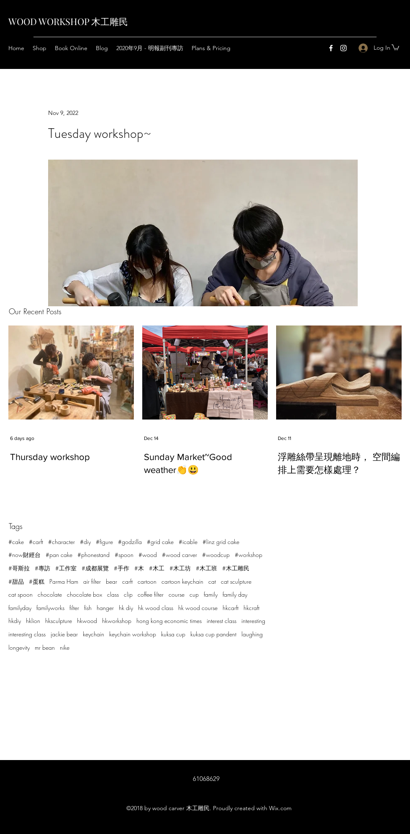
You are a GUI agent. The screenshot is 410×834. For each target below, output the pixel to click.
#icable (188, 542)
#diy (85, 542)
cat (212, 581)
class (113, 594)
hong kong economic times (169, 621)
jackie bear (64, 634)
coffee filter (151, 594)
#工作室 (66, 568)
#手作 (121, 568)
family (211, 594)
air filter (92, 581)
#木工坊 (180, 568)
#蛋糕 (36, 581)
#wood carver (179, 555)
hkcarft (230, 608)
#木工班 (206, 568)
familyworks (50, 608)
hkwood (87, 621)
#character (61, 542)
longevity (19, 647)
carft (127, 581)
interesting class (27, 634)
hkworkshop (116, 621)
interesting (253, 621)
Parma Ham (63, 581)
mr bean (45, 647)
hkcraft (251, 608)
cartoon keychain (182, 581)
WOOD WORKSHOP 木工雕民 (68, 21)
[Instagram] (343, 48)
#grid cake (160, 542)
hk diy (126, 608)
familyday (19, 608)
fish (88, 608)
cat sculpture (236, 581)
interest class (221, 621)
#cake (16, 542)
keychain (93, 634)
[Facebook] (331, 48)
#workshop (248, 555)
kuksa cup (173, 634)
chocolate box (84, 594)
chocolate (50, 594)
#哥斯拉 (19, 568)
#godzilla (130, 542)
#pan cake (59, 555)
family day (235, 594)
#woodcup (216, 555)
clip (128, 594)
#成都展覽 (95, 568)
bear (111, 581)
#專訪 (42, 568)
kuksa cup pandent (213, 634)
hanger (105, 608)
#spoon (124, 555)
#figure (104, 542)
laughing (252, 634)
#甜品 (16, 581)
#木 (139, 568)
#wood (147, 555)
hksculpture (58, 621)
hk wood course (198, 608)
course (176, 594)
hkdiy (14, 621)
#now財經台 (24, 555)
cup (194, 594)
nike (64, 647)
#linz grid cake (220, 542)
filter (74, 608)
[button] (395, 47)
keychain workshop (132, 634)
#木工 (156, 568)
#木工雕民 (235, 568)
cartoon (147, 581)
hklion (33, 621)
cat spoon (20, 594)
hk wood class (155, 608)
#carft (36, 542)
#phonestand (93, 555)
